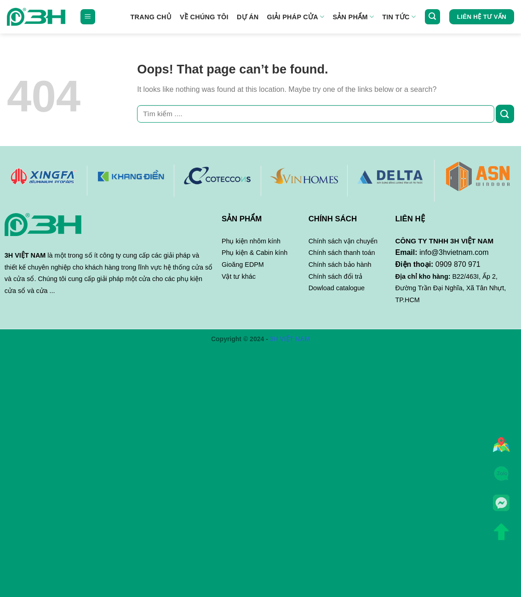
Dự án (248, 17)
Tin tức (399, 16)
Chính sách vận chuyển (343, 241)
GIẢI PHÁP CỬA (296, 16)
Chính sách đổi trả (336, 276)
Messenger (501, 506)
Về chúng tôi (204, 17)
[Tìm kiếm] (433, 16)
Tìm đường (501, 447)
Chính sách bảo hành (340, 264)
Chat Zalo (501, 476)
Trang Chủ (151, 17)
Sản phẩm (353, 16)
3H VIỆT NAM (290, 339)
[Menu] (88, 16)
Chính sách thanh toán (342, 252)
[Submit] (505, 114)
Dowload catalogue (337, 288)
